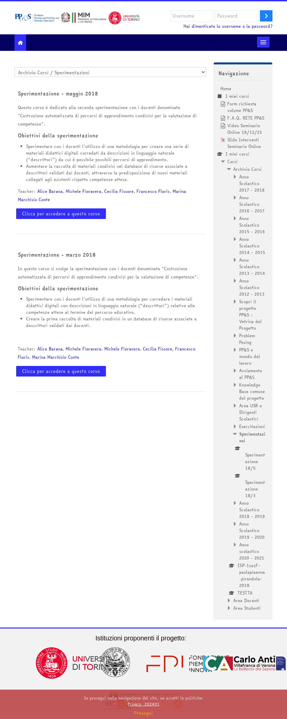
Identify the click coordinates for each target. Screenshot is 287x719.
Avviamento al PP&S (250, 373)
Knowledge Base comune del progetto (252, 391)
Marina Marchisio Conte (55, 357)
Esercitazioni (252, 426)
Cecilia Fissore (119, 191)
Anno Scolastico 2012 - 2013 (252, 287)
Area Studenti (247, 608)
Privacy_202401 (143, 704)
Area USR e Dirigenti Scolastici (250, 412)
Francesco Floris (153, 191)
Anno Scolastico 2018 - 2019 (252, 510)
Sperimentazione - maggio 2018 (58, 93)
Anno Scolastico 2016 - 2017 (252, 204)
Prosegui (143, 713)
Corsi (232, 161)
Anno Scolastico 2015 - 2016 (252, 225)
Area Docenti (246, 600)
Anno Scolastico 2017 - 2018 (252, 183)
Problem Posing (247, 338)
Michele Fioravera (83, 191)
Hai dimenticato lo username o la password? (227, 26)
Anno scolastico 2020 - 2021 (251, 551)
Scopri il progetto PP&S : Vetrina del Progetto (250, 314)
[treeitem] (243, 348)
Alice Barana (50, 191)
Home (225, 88)
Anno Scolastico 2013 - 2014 (252, 266)
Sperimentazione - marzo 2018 (57, 255)
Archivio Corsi (247, 169)
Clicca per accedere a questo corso (61, 213)
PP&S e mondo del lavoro (249, 356)
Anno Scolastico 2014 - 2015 (252, 246)
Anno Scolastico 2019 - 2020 (252, 530)
